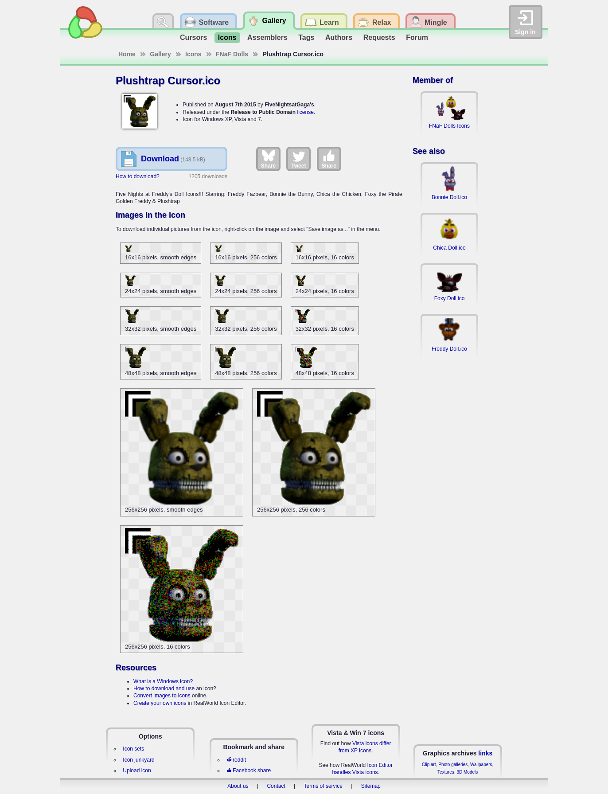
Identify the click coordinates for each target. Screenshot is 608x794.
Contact (276, 786)
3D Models (467, 772)
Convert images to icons (162, 695)
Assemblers (267, 37)
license (305, 112)
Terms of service (323, 786)
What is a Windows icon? (163, 681)
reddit (236, 760)
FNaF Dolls (232, 54)
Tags (306, 37)
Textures (445, 772)
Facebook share (248, 770)
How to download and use (164, 688)
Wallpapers (481, 764)
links (485, 753)
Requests (379, 37)
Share (268, 159)
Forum (417, 37)
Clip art (429, 764)
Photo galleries (453, 764)
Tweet (298, 159)
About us (237, 786)
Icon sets (133, 749)
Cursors (193, 37)
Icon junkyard (138, 760)
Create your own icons (159, 703)
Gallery (160, 54)
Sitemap (371, 786)
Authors (338, 37)
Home (127, 54)
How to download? (138, 176)
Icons (227, 37)
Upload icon (137, 770)
